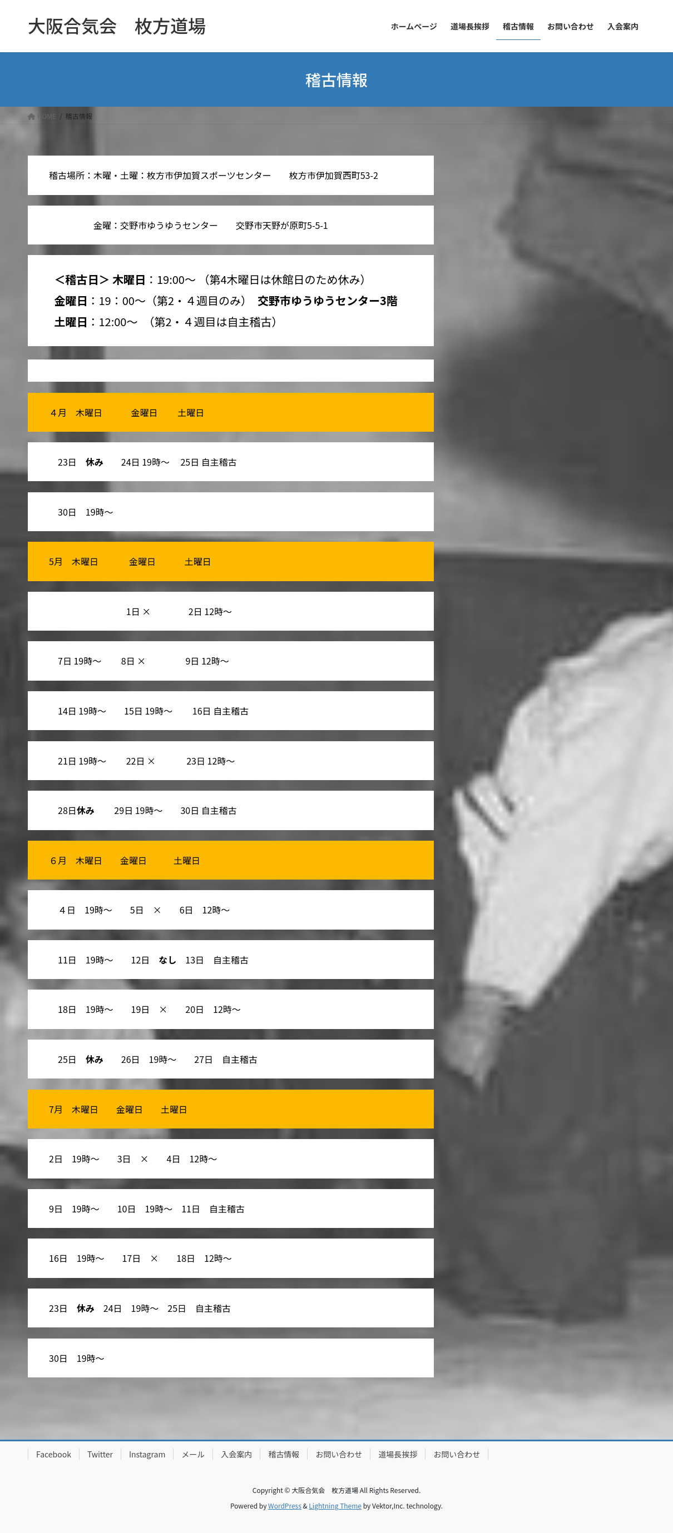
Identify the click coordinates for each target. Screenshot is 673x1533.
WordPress (284, 1505)
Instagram (147, 1454)
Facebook (53, 1454)
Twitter (100, 1454)
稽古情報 (283, 1454)
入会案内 (236, 1454)
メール (193, 1454)
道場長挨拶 (397, 1454)
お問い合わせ (338, 1454)
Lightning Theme (335, 1505)
